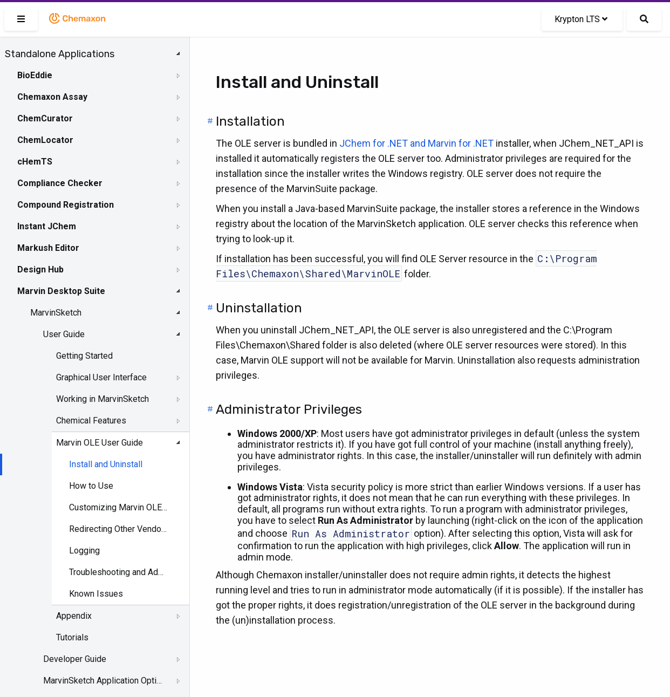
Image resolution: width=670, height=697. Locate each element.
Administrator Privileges (289, 409)
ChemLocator (45, 140)
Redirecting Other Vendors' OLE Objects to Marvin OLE (119, 529)
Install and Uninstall (105, 464)
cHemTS (34, 161)
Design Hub (40, 269)
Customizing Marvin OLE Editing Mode (119, 507)
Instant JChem (46, 226)
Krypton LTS (581, 19)
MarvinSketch (55, 313)
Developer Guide (74, 659)
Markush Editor (48, 248)
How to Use (91, 486)
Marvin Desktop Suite (61, 291)
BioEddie (34, 75)
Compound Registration (65, 205)
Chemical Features (91, 420)
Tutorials (72, 637)
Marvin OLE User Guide (99, 443)
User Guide (64, 334)
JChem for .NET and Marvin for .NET (416, 143)
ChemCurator (45, 118)
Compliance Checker (59, 183)
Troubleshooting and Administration (119, 572)
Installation (250, 121)
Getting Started (84, 356)
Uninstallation (259, 308)
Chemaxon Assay (52, 97)
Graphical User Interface (101, 377)
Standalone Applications (59, 54)
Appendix (74, 616)
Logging (84, 550)
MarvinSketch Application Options (103, 680)
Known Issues (96, 594)
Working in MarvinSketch (102, 399)
